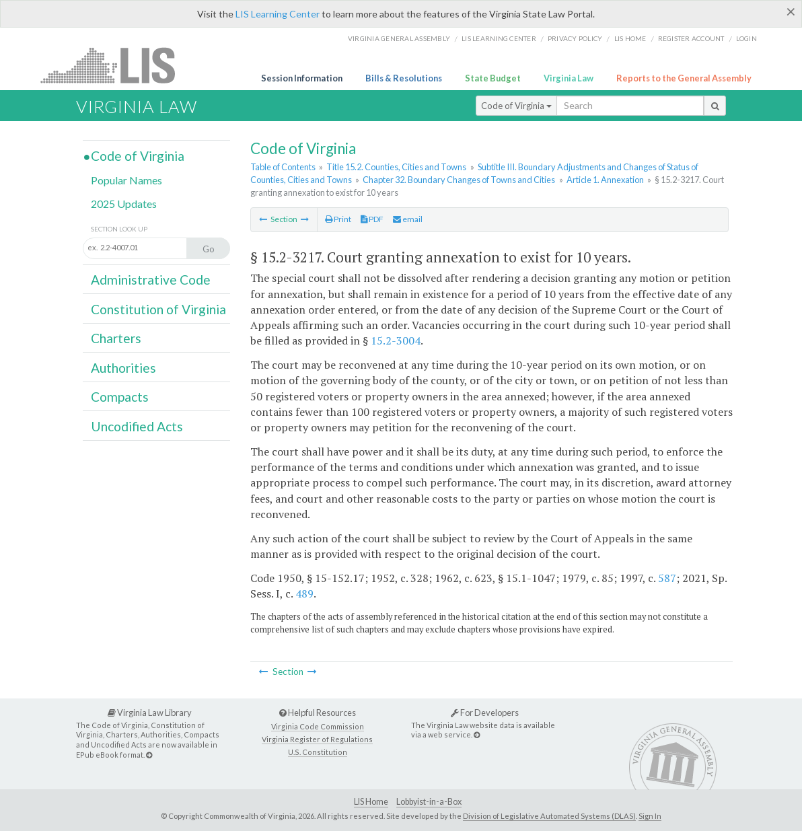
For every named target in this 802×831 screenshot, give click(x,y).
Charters (116, 338)
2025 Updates (124, 203)
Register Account (691, 38)
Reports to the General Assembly (684, 78)
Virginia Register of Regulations (317, 739)
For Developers (485, 712)
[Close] (791, 11)
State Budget (493, 78)
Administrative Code (151, 279)
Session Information (301, 78)
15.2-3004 (396, 340)
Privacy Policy (575, 38)
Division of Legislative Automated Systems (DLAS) (549, 815)
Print (338, 219)
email (408, 219)
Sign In (650, 815)
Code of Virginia (516, 105)
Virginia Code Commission (317, 726)
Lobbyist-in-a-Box (429, 802)
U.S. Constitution (317, 752)
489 (304, 593)
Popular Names (126, 180)
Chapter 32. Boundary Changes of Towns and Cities (459, 179)
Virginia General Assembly (399, 38)
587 (667, 578)
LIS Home (371, 802)
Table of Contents (283, 166)
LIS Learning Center (277, 14)
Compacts (120, 396)
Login (746, 38)
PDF (372, 219)
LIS (115, 64)
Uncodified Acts (137, 426)
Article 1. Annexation (605, 179)
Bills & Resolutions (403, 78)
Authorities (123, 367)
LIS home (630, 38)
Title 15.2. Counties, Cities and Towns (396, 166)
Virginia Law (568, 78)
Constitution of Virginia (158, 309)
